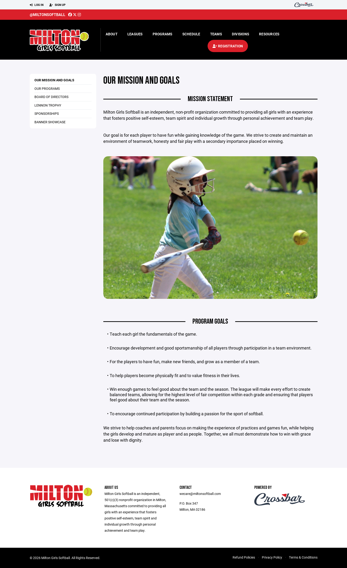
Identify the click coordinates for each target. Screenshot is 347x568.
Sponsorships (46, 113)
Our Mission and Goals (54, 80)
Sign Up (57, 5)
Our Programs (47, 88)
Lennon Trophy (47, 105)
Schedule (191, 34)
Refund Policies (244, 557)
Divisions (240, 34)
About (111, 34)
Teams (216, 34)
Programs (162, 34)
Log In (36, 5)
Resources (269, 34)
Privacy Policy (272, 557)
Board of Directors (51, 97)
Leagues (135, 34)
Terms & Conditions (303, 557)
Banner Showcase (50, 122)
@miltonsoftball (47, 14)
